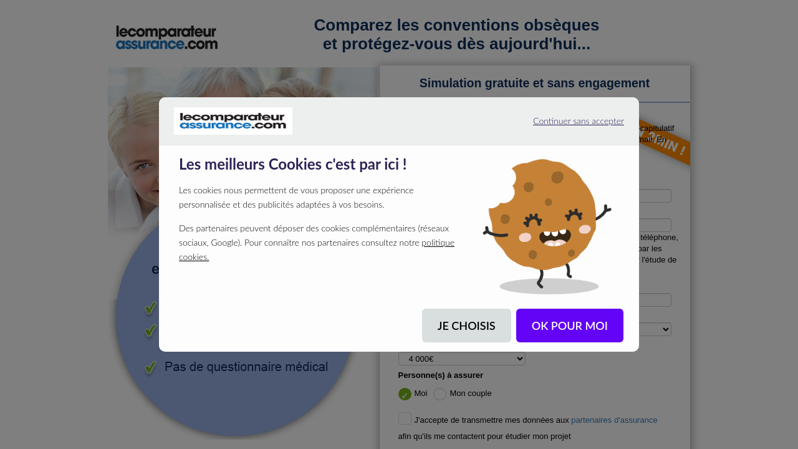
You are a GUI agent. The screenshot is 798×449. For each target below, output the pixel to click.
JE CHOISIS (467, 325)
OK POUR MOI (570, 325)
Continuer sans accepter (563, 125)
